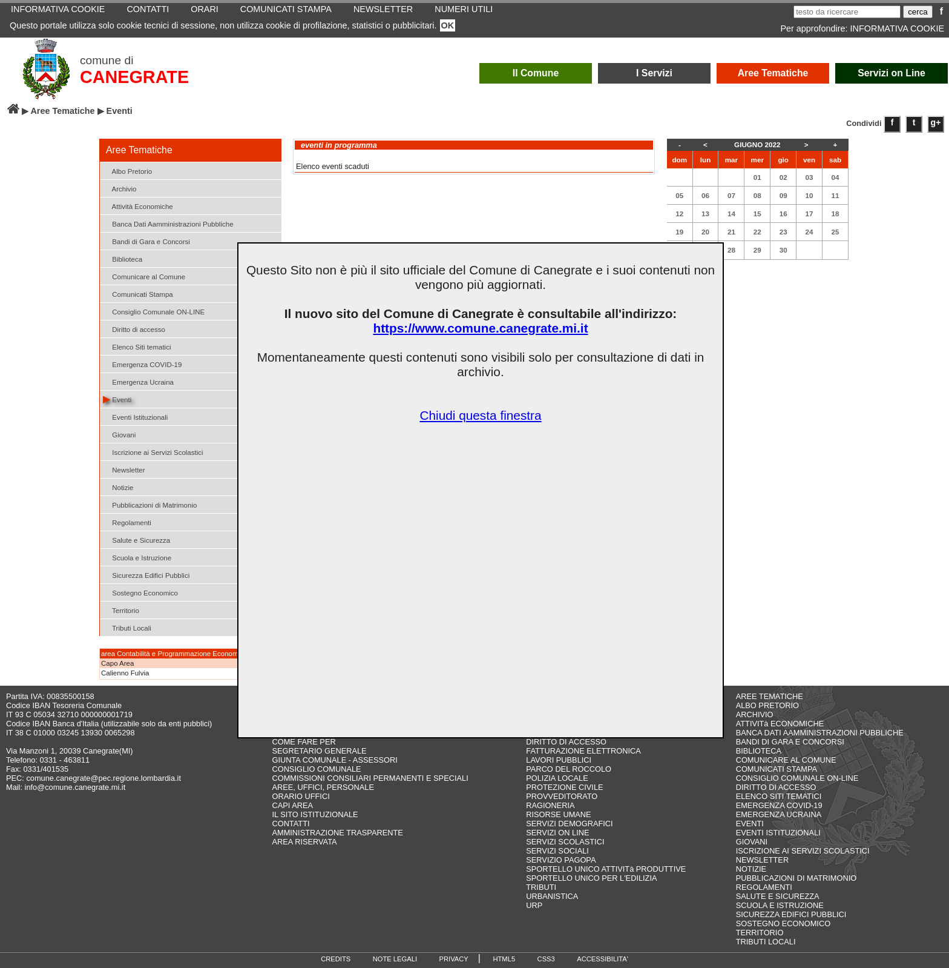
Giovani (119, 434)
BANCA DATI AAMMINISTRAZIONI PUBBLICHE (820, 732)
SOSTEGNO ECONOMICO (783, 923)
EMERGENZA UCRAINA (779, 814)
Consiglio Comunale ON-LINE (154, 311)
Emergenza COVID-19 (142, 364)
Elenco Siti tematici (137, 346)
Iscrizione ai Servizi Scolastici (153, 451)
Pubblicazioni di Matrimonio (150, 504)
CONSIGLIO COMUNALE (316, 769)
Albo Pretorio (127, 170)
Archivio (120, 188)
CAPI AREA (292, 805)
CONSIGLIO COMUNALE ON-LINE (797, 778)
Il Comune (536, 73)
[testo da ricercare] (847, 11)
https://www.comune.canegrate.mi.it (480, 328)
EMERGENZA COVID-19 (779, 805)
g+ (936, 122)
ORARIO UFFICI (300, 796)
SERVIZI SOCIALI (557, 850)
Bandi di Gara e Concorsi (146, 241)
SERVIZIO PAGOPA (561, 859)
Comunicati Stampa (138, 293)
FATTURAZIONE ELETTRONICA (583, 750)
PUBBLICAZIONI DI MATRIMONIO (796, 878)
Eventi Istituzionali (135, 416)
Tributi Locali (127, 627)
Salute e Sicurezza (136, 539)
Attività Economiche (138, 206)
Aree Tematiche (773, 73)
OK (448, 25)
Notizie (118, 487)
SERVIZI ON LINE (557, 832)
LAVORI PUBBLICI (558, 759)
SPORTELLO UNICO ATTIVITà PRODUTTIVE (606, 869)
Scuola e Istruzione (137, 557)
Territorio (121, 610)
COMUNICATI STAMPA (776, 769)
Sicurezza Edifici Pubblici (146, 574)
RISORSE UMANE (558, 814)
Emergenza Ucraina (138, 381)
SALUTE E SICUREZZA (777, 896)
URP (534, 905)
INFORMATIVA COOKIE (897, 28)
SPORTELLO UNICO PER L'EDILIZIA (591, 878)
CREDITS (335, 959)
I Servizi (654, 73)
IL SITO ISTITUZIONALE (315, 814)
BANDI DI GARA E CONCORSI (790, 741)
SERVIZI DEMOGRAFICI (569, 823)
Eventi (117, 399)
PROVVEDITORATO (561, 796)
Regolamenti (127, 522)
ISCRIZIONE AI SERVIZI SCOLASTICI (803, 850)
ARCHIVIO (754, 714)
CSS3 (546, 959)
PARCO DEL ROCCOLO (568, 769)
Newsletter (124, 469)
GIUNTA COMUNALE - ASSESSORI (334, 759)
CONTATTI (290, 823)
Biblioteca (122, 258)
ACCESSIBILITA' (602, 959)
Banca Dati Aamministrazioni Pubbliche (168, 223)
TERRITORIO (760, 932)
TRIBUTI (541, 887)
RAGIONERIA (550, 805)
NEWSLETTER (762, 859)
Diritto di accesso (134, 328)
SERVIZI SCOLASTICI (565, 841)
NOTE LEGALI (395, 959)
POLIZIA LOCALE (557, 778)
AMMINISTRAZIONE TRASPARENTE (337, 832)
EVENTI (750, 823)
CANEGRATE (134, 77)
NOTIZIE (751, 869)
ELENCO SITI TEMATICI (779, 796)
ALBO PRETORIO (767, 705)
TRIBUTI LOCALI (766, 941)
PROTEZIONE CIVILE (564, 787)
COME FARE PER (303, 741)
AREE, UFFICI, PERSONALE (323, 787)
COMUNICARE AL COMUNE (786, 759)
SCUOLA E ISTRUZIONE (780, 905)
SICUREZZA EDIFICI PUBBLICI (791, 914)
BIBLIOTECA (758, 750)
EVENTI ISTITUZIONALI (778, 832)
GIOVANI (751, 841)
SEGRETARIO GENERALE (319, 750)
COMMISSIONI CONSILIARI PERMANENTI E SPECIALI (370, 778)
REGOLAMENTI (764, 887)
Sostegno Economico (140, 592)
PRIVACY (453, 959)
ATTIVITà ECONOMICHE (780, 723)
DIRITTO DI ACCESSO (566, 741)
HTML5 (504, 959)
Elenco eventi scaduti (332, 166)
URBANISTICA (552, 896)
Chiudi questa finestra (480, 415)
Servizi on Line (891, 73)
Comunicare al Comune (144, 276)
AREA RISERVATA (304, 841)
